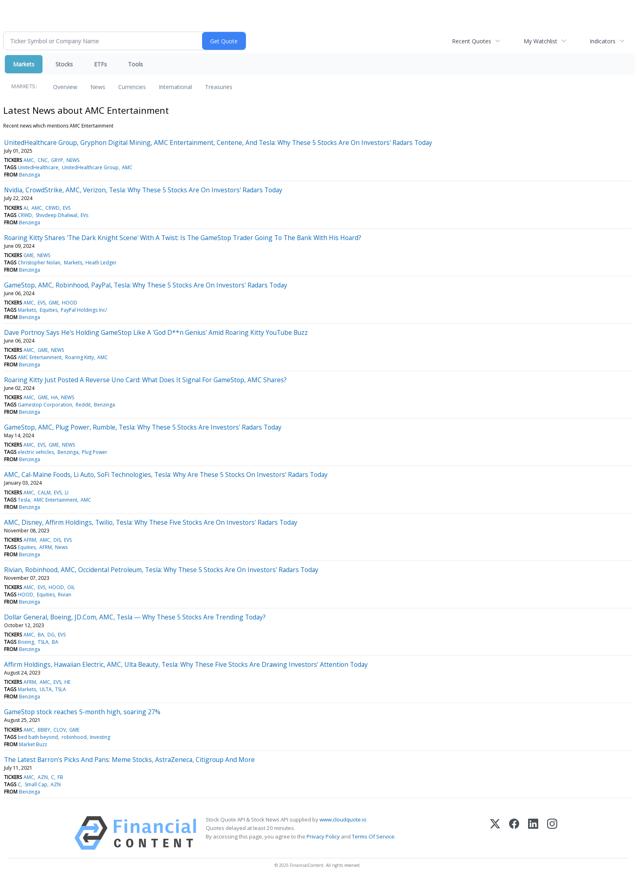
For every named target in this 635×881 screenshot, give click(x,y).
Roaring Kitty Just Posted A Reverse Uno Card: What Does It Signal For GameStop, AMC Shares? (145, 379)
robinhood (74, 737)
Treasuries (218, 87)
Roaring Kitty (79, 357)
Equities (49, 309)
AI (25, 207)
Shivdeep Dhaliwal (56, 215)
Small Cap (36, 784)
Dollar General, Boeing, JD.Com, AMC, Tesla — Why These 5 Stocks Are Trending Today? (135, 617)
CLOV (59, 729)
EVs (84, 215)
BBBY (44, 729)
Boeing (26, 641)
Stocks (64, 64)
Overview (65, 87)
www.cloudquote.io (343, 819)
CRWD (52, 207)
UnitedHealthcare (38, 167)
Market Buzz (33, 744)
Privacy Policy (323, 836)
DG (51, 634)
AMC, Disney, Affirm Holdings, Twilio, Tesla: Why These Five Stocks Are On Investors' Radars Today (150, 522)
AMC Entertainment (40, 357)
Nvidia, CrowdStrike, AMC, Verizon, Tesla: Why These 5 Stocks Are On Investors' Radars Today (143, 189)
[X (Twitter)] (495, 833)
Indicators (603, 41)
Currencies (132, 87)
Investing (100, 737)
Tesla (24, 499)
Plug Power (94, 452)
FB (60, 777)
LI (66, 492)
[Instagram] (552, 833)
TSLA (43, 641)
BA (41, 634)
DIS (57, 539)
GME (28, 255)
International (175, 87)
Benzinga (29, 174)
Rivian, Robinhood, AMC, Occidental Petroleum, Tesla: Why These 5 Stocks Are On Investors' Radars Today (161, 569)
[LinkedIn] (533, 833)
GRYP (57, 160)
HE (67, 682)
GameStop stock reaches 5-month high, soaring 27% (82, 711)
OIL (71, 587)
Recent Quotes (471, 41)
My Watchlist (540, 41)
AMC (28, 160)
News (97, 87)
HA (54, 397)
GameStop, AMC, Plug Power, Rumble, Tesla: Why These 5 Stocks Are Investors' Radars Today (142, 427)
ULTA (46, 689)
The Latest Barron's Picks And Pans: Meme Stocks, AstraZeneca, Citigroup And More (129, 759)
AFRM (29, 539)
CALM (44, 492)
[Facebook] (514, 833)
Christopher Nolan (39, 262)
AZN (43, 777)
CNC (43, 160)
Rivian (64, 594)
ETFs (100, 64)
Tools (135, 64)
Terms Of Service (373, 836)
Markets (23, 64)
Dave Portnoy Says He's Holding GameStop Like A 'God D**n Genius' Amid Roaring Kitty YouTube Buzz (156, 332)
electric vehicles (36, 452)
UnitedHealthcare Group (90, 167)
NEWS (72, 160)
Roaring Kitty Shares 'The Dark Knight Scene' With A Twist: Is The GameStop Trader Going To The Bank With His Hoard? (182, 237)
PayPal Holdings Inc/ (84, 309)
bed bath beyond (38, 737)
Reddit (83, 404)
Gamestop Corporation (45, 404)
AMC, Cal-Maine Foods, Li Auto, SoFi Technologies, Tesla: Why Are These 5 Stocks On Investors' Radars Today (166, 474)
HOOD (69, 302)
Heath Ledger (101, 262)
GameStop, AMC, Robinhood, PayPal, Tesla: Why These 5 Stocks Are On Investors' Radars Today (145, 285)
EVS (66, 207)
